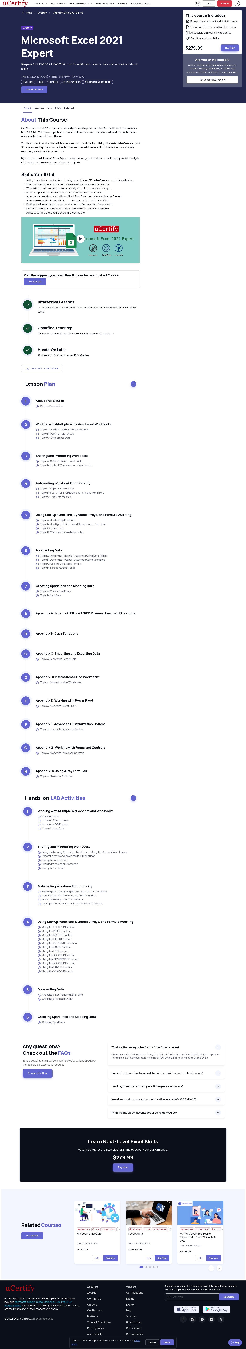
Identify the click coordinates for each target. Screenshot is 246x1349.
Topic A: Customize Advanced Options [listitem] (60, 729)
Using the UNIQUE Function (55, 967)
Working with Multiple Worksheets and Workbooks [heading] (73, 424)
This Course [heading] (44, 119)
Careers (92, 1304)
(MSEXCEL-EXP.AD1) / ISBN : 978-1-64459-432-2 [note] (52, 76)
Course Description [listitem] (49, 406)
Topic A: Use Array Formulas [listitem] (54, 776)
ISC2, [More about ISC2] (69, 1302)
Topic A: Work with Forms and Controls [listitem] (60, 753)
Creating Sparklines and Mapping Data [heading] (65, 586)
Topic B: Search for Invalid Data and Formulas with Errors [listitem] (70, 493)
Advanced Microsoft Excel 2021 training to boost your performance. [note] (123, 1149)
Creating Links (48, 816)
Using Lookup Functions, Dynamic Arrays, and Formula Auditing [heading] (83, 515)
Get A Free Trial (34, 89)
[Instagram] (192, 1319)
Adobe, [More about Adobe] (8, 1305)
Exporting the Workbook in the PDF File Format (66, 856)
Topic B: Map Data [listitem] (48, 595)
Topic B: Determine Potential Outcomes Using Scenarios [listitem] (70, 560)
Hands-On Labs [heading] (52, 349)
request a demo (140, 3)
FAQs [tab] (58, 108)
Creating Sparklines (51, 1022)
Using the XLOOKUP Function (56, 955)
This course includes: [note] (205, 15)
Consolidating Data (51, 828)
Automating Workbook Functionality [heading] (63, 483)
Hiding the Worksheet (52, 860)
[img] (97, 1213)
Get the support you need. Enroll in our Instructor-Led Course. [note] (72, 275)
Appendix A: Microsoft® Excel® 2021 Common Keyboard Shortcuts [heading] (86, 613)
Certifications (134, 1292)
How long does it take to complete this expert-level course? (147, 1086)
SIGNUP (224, 3)
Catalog (39, 3)
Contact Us (94, 1298)
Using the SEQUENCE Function (57, 943)
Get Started (35, 281)
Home (26, 13)
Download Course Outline (42, 368)
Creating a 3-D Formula (53, 824)
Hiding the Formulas (51, 868)
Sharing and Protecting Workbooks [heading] (62, 456)
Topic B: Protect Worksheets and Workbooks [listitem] (64, 465)
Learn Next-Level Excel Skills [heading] (123, 1141)
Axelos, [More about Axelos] (17, 1305)
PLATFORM (57, 3)
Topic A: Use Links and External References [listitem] (63, 429)
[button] (141, 1267)
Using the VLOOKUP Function (56, 963)
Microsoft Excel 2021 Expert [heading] (72, 46)
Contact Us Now (37, 1073)
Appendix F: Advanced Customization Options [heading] (71, 724)
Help (235, 1342)
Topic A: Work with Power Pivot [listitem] (55, 706)
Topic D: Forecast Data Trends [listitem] (55, 568)
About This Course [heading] (50, 401)
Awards (91, 1292)
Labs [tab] (50, 108)
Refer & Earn (133, 1328)
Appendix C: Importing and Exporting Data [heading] (68, 653)
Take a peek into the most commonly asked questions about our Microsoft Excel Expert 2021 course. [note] (59, 1062)
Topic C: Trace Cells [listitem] (50, 528)
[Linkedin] (211, 1319)
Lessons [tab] (39, 108)
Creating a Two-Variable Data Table (60, 995)
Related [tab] (69, 108)
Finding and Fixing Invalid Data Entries (61, 900)
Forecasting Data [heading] (49, 550)
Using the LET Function (53, 951)
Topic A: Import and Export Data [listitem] (56, 659)
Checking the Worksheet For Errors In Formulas (67, 896)
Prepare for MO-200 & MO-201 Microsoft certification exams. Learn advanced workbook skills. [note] (79, 66)
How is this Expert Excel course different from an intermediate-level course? (157, 1073)
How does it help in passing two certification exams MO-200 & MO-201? (154, 1099)
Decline (152, 1342)
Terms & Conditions (99, 1322)
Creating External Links (53, 820)
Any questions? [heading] (63, 1049)
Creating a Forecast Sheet (55, 999)
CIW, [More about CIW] (58, 1302)
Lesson (40, 383)
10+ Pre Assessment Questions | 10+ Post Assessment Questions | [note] (76, 333)
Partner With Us (79, 3)
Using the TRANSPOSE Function (58, 959)
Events (122, 3)
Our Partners (95, 1310)
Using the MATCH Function (55, 935)
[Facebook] (183, 1319)
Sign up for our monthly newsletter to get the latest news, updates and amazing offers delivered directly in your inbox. (201, 1287)
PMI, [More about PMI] (63, 1302)
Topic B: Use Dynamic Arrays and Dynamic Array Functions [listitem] (71, 524)
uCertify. (25, 1318)
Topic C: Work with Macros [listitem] (53, 497)
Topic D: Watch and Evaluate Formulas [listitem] (60, 532)
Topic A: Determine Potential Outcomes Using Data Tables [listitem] (71, 556)
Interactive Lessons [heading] (56, 301)
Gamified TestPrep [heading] (55, 327)
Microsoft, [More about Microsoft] (21, 1302)
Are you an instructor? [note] (212, 60)
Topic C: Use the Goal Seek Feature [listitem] (58, 564)
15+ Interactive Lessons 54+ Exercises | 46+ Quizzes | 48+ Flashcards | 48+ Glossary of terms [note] (87, 309)
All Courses (32, 1235)
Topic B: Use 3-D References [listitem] (55, 433)
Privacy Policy (95, 1328)
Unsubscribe (134, 1322)
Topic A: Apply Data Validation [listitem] (55, 488)
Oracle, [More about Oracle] (31, 1302)
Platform (92, 1316)
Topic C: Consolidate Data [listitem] (53, 438)
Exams (130, 1298)
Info (97, 1258)
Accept (167, 1342)
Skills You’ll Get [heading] (38, 174)
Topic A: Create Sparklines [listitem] (53, 591)
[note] (28, 82)
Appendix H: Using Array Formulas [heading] (61, 771)
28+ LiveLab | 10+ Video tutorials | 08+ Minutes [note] (63, 355)
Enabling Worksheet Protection (58, 864)
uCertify (42, 12)
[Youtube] (202, 1319)
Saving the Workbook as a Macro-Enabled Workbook (70, 904)
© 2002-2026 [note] (28, 1318)
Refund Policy (134, 1334)
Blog (128, 1310)
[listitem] (65, 13)
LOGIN (209, 3)
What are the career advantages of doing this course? (144, 1112)
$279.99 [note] (123, 1157)
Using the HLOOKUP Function (56, 927)
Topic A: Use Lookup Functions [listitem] (56, 520)
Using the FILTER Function (54, 939)
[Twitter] (220, 1319)
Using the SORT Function (54, 947)
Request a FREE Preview (212, 79)
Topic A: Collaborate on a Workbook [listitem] (59, 461)
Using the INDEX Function (54, 931)
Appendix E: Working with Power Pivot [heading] (64, 700)
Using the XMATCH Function (56, 971)
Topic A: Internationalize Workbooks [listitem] (59, 682)
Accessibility (95, 1334)
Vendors (131, 1287)
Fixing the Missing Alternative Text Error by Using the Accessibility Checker (82, 852)
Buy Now (123, 1167)
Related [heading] (36, 1225)
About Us (92, 1287)
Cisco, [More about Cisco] (39, 1302)
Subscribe (229, 1296)
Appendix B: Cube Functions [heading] (57, 633)
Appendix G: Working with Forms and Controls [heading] (70, 747)
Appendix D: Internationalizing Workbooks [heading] (68, 677)
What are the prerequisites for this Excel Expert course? (145, 1047)
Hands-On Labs (105, 3)
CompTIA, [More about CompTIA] (49, 1302)
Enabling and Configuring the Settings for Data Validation (72, 892)
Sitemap (131, 1316)
